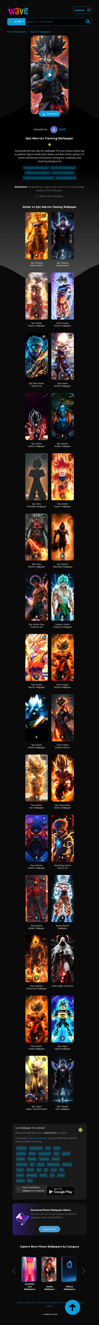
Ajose (58, 129)
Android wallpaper (38, 1138)
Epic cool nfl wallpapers (63, 172)
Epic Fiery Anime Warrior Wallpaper (62, 806)
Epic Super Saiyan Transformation (36, 1107)
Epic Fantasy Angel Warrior (62, 264)
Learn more (49, 1229)
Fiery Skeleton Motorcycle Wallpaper (36, 987)
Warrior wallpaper (41, 31)
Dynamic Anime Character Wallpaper (62, 625)
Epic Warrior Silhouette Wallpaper (62, 565)
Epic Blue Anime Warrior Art (36, 384)
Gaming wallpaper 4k (66, 178)
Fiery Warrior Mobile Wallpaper (36, 927)
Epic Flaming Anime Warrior (36, 264)
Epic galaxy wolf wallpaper (36, 167)
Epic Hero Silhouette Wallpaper (36, 505)
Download (49, 114)
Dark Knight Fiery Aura (62, 985)
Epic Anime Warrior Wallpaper (36, 324)
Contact (19, 1302)
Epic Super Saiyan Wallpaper (63, 1047)
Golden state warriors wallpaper (38, 178)
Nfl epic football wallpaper (37, 172)
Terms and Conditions (48, 1302)
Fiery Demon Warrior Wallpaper (36, 866)
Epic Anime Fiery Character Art (36, 625)
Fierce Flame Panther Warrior (62, 746)
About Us (30, 1302)
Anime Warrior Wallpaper (62, 927)
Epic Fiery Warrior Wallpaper (36, 565)
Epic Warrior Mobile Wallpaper (62, 445)
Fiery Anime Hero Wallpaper (36, 806)
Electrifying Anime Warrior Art (62, 866)
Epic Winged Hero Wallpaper (62, 1107)
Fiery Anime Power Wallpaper (36, 1047)
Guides (49, 1305)
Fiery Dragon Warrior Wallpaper (62, 686)
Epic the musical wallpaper (63, 167)
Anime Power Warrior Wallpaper (62, 324)
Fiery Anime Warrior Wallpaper (62, 505)
